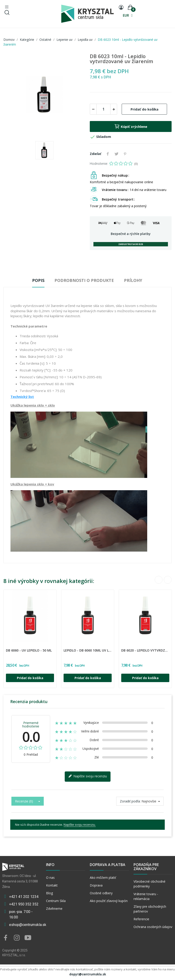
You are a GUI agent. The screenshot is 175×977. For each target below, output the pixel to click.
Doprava (96, 885)
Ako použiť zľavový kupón (109, 901)
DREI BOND (8, 647)
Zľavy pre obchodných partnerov (150, 908)
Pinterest (125, 153)
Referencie (141, 919)
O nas (50, 877)
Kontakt (52, 885)
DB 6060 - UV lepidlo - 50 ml (29, 650)
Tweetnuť (116, 153)
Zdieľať (107, 153)
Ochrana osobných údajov (153, 927)
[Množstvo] (103, 109)
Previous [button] (158, 580)
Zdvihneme (54, 908)
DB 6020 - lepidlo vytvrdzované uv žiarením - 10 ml (145, 650)
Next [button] (168, 580)
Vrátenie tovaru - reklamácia (146, 896)
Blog (49, 893)
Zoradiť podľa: (130, 801)
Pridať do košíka (144, 109)
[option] (44, 95)
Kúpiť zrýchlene (130, 126)
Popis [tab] (38, 280)
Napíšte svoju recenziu (87, 776)
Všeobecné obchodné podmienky (149, 883)
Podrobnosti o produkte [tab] (84, 280)
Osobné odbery (101, 893)
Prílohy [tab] (133, 280)
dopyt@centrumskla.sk (87, 974)
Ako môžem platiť (103, 877)
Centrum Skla (56, 901)
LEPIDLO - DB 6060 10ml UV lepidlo (88, 650)
